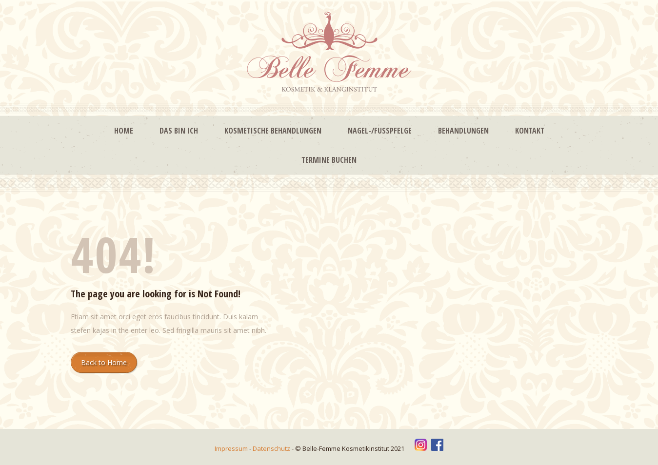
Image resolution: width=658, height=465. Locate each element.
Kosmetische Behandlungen (272, 130)
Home (123, 130)
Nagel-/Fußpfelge (380, 130)
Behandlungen (463, 130)
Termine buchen (329, 160)
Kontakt (529, 130)
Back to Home (104, 362)
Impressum (232, 448)
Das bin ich (179, 130)
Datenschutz (272, 448)
